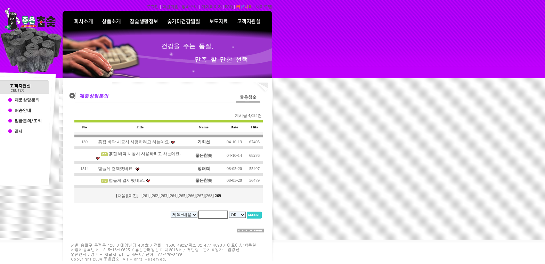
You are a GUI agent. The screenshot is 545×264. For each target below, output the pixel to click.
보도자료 (218, 21)
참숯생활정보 (144, 21)
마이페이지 (211, 6)
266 (191, 195)
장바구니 (189, 6)
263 (164, 195)
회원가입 (170, 6)
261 (146, 195)
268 (209, 195)
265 (182, 195)
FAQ (229, 6)
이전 (133, 195)
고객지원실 (249, 21)
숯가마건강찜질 (183, 21)
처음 (121, 195)
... (139, 195)
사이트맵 (263, 6)
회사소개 (83, 21)
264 (173, 195)
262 (155, 195)
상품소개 (111, 21)
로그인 (152, 6)
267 (200, 195)
